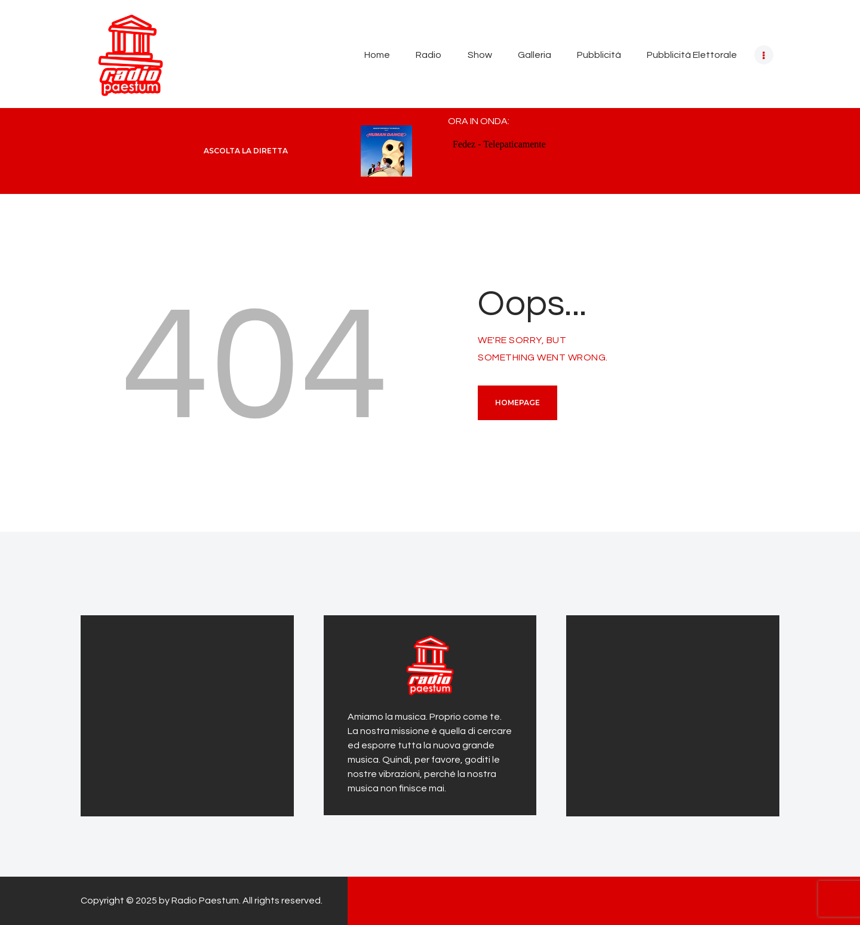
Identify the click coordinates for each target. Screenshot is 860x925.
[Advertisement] (179, 713)
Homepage (517, 402)
